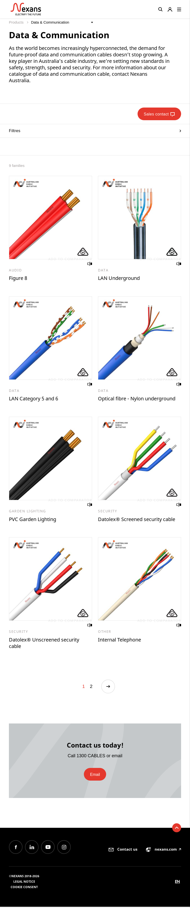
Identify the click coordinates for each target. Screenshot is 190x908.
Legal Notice (24, 883)
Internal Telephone (119, 640)
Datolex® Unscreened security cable (44, 643)
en (177, 882)
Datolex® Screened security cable (136, 519)
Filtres (95, 131)
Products (16, 22)
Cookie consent (24, 888)
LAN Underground (119, 278)
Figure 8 (18, 278)
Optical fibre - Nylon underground (136, 399)
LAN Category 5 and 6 (33, 399)
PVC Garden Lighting (32, 519)
